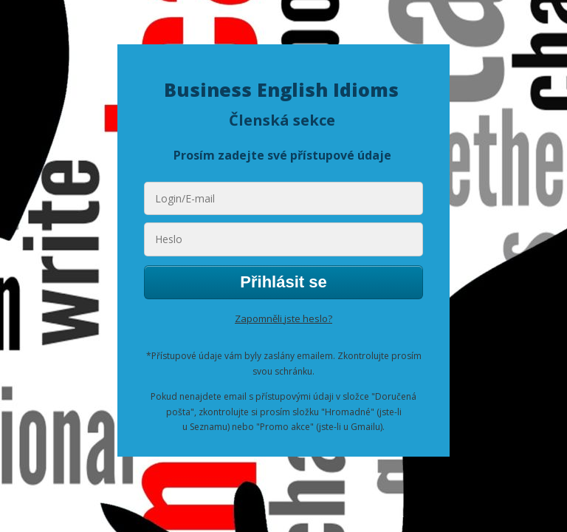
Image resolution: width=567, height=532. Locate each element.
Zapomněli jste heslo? (283, 318)
